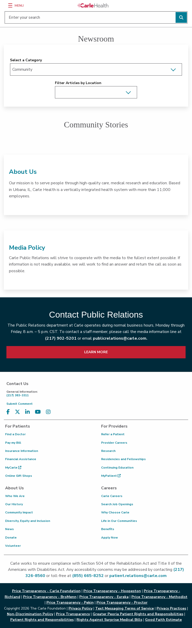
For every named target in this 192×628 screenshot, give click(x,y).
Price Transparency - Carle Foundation (46, 591)
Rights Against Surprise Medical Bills (109, 619)
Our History (14, 504)
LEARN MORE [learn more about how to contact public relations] (96, 352)
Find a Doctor (15, 434)
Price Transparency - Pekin (70, 602)
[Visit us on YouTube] (38, 412)
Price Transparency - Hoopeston (112, 591)
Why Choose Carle (115, 512)
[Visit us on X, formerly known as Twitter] (17, 412)
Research (108, 451)
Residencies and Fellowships (123, 459)
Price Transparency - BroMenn (49, 596)
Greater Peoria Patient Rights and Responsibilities (138, 614)
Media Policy (27, 248)
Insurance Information (21, 451)
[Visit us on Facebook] (8, 412)
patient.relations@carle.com (138, 576)
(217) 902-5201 (60, 338)
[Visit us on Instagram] (48, 412)
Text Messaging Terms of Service (124, 608)
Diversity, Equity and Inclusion (27, 521)
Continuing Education (117, 467)
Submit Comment (19, 404)
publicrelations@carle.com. (120, 338)
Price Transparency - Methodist (159, 596)
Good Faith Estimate (163, 619)
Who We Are (15, 496)
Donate (11, 537)
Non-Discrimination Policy (30, 614)
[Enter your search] (96, 17)
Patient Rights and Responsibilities (42, 619)
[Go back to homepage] (93, 5)
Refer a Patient (112, 434)
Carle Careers (111, 496)
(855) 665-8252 (88, 576)
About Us (23, 172)
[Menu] (10, 5)
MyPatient (111, 476)
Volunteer (13, 546)
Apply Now (109, 537)
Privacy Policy (80, 608)
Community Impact (19, 512)
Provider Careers (114, 443)
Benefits (107, 529)
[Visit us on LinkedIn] (27, 412)
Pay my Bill (13, 443)
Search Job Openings (117, 504)
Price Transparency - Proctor (122, 602)
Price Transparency (73, 614)
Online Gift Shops (18, 476)
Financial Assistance (20, 459)
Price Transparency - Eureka (104, 596)
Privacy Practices (171, 608)
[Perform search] (181, 17)
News (9, 529)
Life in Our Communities (119, 521)
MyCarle (13, 467)
